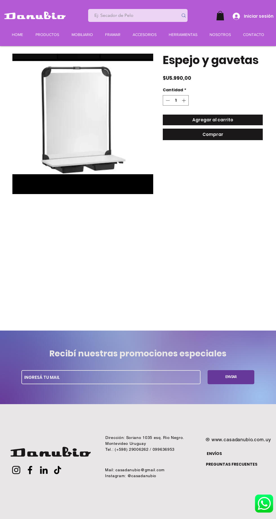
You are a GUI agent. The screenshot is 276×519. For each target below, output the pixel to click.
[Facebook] (30, 470)
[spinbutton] (176, 100)
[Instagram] (16, 470)
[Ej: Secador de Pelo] (131, 15)
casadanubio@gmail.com (140, 470)
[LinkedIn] (43, 470)
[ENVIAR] (231, 377)
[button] (220, 15)
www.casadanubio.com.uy (241, 439)
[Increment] (184, 100)
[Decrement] (167, 100)
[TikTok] (57, 470)
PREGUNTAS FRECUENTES (231, 464)
